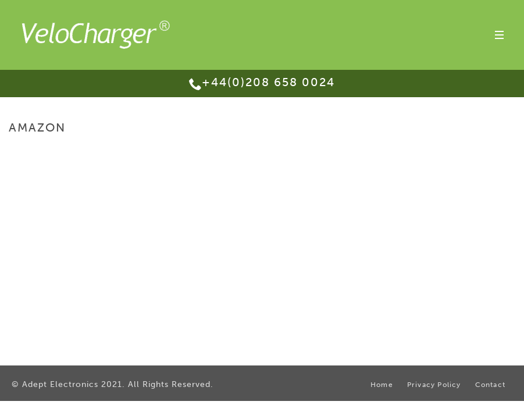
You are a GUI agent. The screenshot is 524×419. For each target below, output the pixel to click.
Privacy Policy (434, 385)
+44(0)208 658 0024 (268, 82)
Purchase (452, 151)
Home (418, 151)
